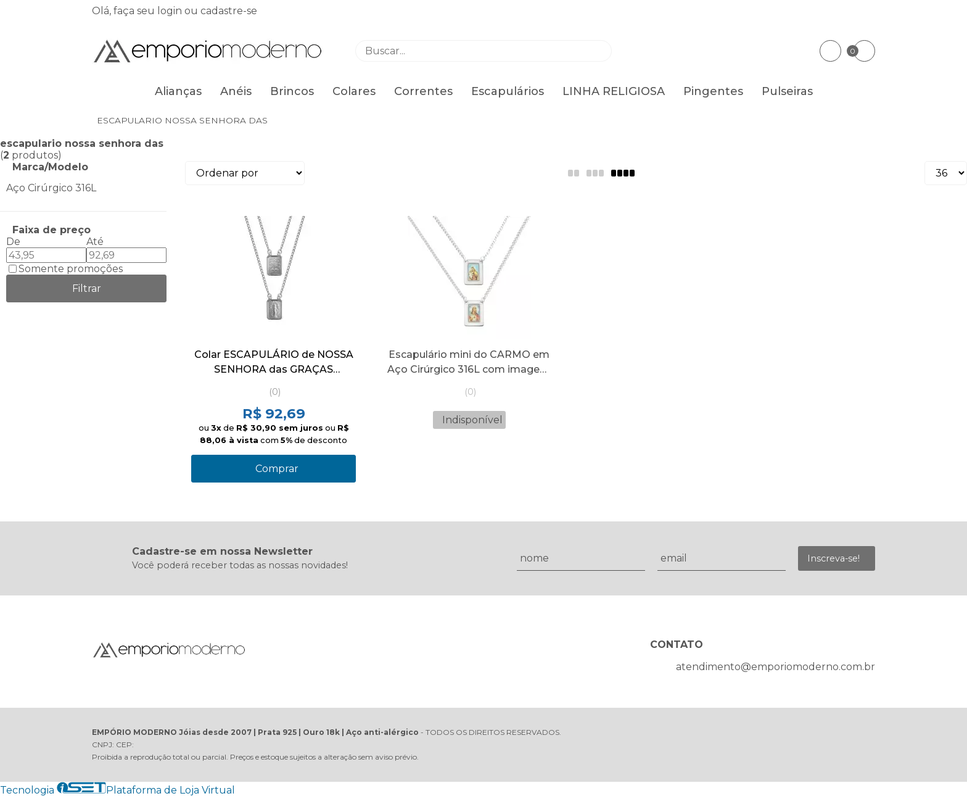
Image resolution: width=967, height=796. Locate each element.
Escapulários (507, 91)
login (170, 11)
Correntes (423, 91)
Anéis (236, 91)
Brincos (292, 91)
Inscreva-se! (833, 558)
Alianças (178, 91)
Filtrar (86, 288)
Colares (354, 91)
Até (95, 241)
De (13, 241)
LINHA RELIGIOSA (613, 91)
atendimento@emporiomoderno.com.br (775, 667)
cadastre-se (228, 11)
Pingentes (713, 91)
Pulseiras (787, 91)
